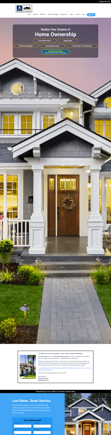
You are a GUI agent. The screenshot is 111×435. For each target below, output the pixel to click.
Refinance (43, 14)
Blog (83, 14)
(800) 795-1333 (104, 1)
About (71, 14)
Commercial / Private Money (82, 46)
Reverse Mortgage (53, 14)
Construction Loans (52, 46)
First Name (17, 423)
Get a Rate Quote (45, 41)
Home (29, 14)
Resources (63, 14)
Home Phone (37, 429)
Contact (78, 14)
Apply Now (91, 14)
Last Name (36, 423)
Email (16, 429)
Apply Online (68, 41)
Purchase (35, 14)
